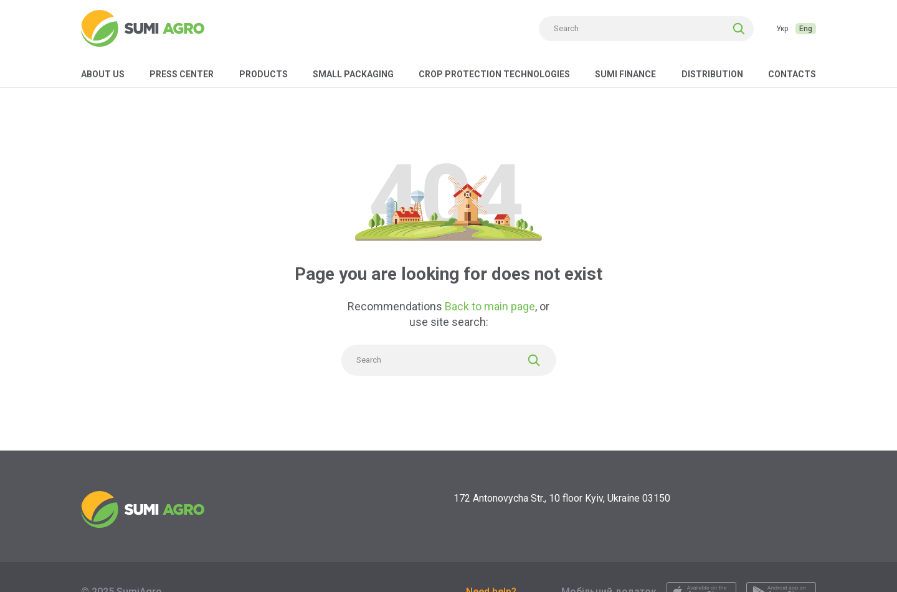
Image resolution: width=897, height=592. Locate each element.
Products (263, 74)
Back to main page (490, 306)
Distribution (712, 74)
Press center (182, 74)
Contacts (792, 74)
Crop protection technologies (494, 74)
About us (103, 74)
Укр (782, 28)
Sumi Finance (625, 74)
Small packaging (353, 74)
